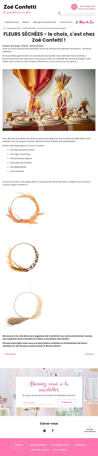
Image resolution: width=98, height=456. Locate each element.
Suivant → (90, 354)
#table (6, 46)
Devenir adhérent (38, 445)
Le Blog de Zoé (13, 28)
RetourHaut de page (89, 430)
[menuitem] (26, 22)
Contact (18, 445)
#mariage (16, 46)
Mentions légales (40, 450)
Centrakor (80, 445)
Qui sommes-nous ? (60, 445)
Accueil (4, 28)
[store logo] (26, 9)
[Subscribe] (67, 402)
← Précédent (9, 354)
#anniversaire (37, 46)
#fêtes (25, 46)
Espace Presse (60, 450)
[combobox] (76, 14)
